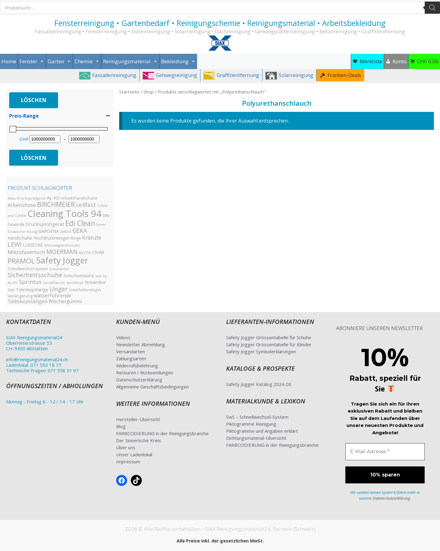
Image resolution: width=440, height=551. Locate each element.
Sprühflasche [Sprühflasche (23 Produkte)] (54, 282)
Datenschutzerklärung (139, 380)
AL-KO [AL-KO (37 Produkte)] (53, 198)
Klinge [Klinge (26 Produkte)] (75, 238)
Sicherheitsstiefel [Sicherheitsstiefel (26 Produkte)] (79, 275)
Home (9, 61)
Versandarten (130, 351)
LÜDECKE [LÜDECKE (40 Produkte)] (33, 245)
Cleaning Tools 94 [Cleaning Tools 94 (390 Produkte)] (64, 214)
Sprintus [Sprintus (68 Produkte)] (30, 281)
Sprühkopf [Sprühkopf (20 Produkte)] (74, 283)
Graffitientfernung (238, 75)
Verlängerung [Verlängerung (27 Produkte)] (20, 296)
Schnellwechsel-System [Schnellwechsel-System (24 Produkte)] (28, 268)
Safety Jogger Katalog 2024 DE (259, 384)
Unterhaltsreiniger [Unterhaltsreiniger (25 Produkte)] (85, 289)
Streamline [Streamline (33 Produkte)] (95, 282)
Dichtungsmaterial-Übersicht (256, 438)
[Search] (432, 8)
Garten (59, 61)
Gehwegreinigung (176, 75)
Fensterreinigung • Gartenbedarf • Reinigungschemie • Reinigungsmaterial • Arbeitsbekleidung (220, 23)
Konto (400, 61)
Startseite (129, 92)
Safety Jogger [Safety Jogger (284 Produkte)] (62, 260)
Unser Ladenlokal (134, 454)
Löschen (33, 100)
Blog (121, 426)
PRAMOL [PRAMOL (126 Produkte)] (21, 260)
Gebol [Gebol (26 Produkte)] (65, 231)
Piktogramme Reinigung (251, 424)
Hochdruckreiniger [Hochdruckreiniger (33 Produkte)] (51, 238)
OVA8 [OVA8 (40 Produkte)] (98, 252)
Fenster (32, 61)
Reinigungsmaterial (130, 61)
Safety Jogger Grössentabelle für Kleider (269, 344)
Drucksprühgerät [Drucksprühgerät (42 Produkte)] (45, 224)
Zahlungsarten (131, 358)
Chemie (87, 61)
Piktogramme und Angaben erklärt (262, 431)
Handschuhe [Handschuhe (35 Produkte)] (20, 238)
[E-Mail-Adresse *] (385, 451)
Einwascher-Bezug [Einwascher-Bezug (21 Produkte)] (22, 231)
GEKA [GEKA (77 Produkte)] (79, 231)
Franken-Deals (344, 75)
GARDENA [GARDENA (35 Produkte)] (48, 231)
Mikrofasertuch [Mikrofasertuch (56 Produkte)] (26, 251)
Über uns (125, 447)
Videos (123, 337)
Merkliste (371, 61)
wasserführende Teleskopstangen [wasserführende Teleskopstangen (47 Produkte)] (39, 298)
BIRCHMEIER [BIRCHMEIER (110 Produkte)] (56, 204)
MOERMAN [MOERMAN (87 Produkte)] (62, 252)
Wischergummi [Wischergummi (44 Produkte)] (65, 301)
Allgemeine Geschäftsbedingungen (152, 387)
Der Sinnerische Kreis (138, 440)
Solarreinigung (296, 75)
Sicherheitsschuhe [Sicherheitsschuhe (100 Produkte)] (35, 274)
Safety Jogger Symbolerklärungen (261, 351)
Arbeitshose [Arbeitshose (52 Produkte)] (22, 204)
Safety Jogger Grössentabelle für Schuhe (268, 337)
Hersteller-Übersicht (138, 419)
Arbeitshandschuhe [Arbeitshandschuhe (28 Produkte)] (79, 198)
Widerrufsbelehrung (137, 365)
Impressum (128, 461)
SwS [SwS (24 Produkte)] (11, 289)
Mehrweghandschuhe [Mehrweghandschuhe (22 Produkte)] (62, 245)
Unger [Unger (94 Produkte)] (59, 289)
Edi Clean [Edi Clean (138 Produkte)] (80, 223)
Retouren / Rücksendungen (144, 372)
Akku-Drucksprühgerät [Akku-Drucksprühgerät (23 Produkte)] (27, 198)
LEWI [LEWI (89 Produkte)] (15, 244)
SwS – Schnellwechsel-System (257, 417)
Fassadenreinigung (114, 75)
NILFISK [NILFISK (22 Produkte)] (85, 252)
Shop (148, 92)
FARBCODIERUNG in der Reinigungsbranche (162, 433)
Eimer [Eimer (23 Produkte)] (101, 224)
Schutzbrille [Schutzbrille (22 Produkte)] (59, 268)
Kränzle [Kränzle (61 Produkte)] (91, 237)
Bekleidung (178, 61)
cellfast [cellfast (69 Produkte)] (86, 204)
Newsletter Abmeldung (140, 344)
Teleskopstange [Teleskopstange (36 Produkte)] (32, 289)
